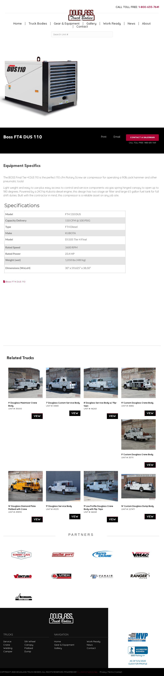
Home (17, 23)
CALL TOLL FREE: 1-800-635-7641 (142, 143)
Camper (7, 651)
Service (7, 641)
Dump (27, 651)
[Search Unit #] (82, 34)
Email (117, 136)
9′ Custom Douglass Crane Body (137, 454)
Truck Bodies (38, 23)
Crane (6, 644)
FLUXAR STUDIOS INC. (87, 672)
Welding (7, 648)
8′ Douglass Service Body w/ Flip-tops (100, 404)
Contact (82, 26)
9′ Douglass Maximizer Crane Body (22, 404)
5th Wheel (29, 641)
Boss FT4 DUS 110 (14, 281)
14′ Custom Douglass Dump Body (137, 506)
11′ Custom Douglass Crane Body (137, 403)
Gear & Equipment (67, 23)
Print (104, 136)
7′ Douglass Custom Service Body (63, 403)
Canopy (28, 644)
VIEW (37, 416)
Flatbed (28, 648)
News (131, 23)
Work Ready (112, 23)
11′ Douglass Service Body (59, 506)
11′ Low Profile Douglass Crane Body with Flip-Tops (98, 507)
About (146, 23)
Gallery (91, 23)
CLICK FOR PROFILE (137, 664)
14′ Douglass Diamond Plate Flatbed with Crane (22, 507)
